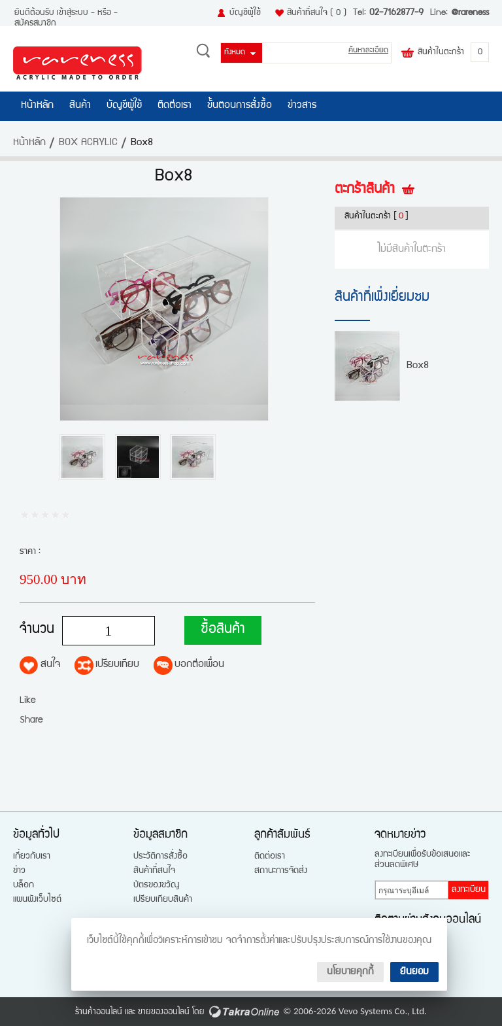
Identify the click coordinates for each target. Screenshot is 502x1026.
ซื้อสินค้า (223, 630)
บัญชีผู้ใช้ (245, 13)
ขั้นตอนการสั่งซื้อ (239, 106)
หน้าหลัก (37, 106)
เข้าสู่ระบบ (72, 13)
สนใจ (50, 665)
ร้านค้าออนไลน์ (98, 1012)
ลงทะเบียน (469, 890)
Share (31, 720)
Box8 (418, 366)
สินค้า (80, 106)
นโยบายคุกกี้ (350, 972)
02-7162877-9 (396, 13)
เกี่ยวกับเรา (31, 857)
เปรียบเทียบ (117, 665)
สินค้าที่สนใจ (316, 13)
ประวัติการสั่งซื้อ (160, 857)
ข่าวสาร (302, 106)
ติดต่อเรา (175, 106)
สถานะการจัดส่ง (280, 871)
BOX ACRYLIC (88, 143)
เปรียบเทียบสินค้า (162, 900)
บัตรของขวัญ (156, 885)
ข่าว (19, 871)
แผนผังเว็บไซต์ (37, 900)
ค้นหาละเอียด (368, 50)
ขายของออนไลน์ (164, 1012)
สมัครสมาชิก (35, 23)
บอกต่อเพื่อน (199, 665)
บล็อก (23, 885)
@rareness (470, 13)
